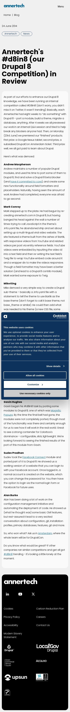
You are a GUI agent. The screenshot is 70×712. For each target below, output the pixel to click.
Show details (53, 366)
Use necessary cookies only (35, 393)
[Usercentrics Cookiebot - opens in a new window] (53, 317)
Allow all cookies (35, 375)
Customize (35, 384)
